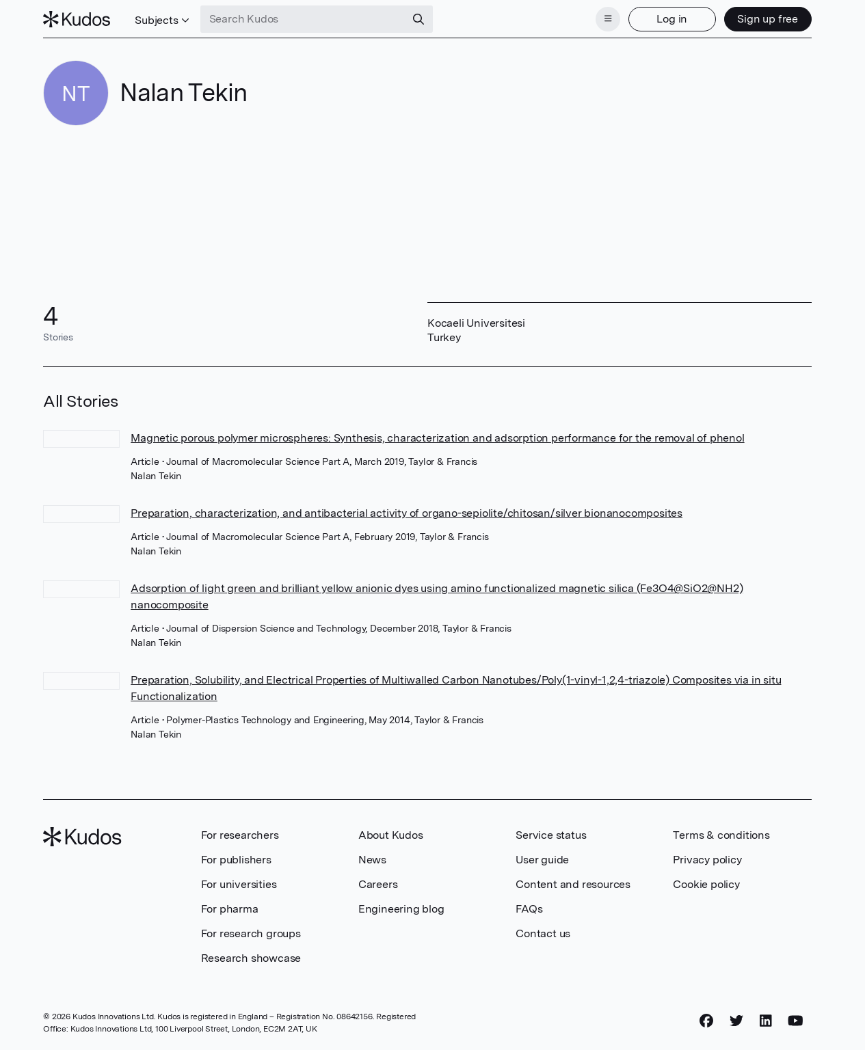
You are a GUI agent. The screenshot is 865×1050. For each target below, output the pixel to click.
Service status (551, 835)
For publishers (236, 859)
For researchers (240, 835)
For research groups (251, 933)
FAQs (529, 908)
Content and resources (573, 884)
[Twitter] (736, 1020)
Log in (671, 18)
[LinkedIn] (766, 1020)
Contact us (543, 933)
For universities (239, 884)
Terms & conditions (721, 835)
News (372, 859)
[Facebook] (706, 1020)
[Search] (418, 19)
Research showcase (251, 958)
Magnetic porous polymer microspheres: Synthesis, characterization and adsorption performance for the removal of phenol (437, 437)
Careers (378, 884)
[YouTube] (795, 1020)
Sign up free (767, 18)
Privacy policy (707, 859)
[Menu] (608, 19)
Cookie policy (706, 884)
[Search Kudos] (303, 19)
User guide (542, 859)
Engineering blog (401, 908)
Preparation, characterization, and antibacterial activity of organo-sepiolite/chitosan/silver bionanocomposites (406, 513)
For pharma (229, 908)
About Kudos (390, 835)
